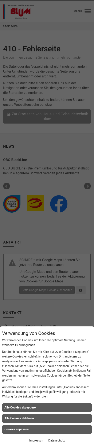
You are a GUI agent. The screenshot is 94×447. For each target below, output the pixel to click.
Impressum (36, 440)
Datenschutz (56, 440)
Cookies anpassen (16, 429)
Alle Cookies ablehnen (19, 418)
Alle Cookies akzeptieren (20, 407)
